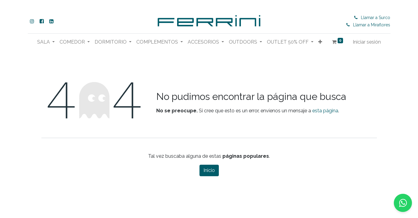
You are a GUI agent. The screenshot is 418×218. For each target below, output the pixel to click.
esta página (325, 111)
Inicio (209, 170)
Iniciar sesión (367, 42)
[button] (320, 42)
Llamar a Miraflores (371, 24)
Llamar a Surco (375, 17)
